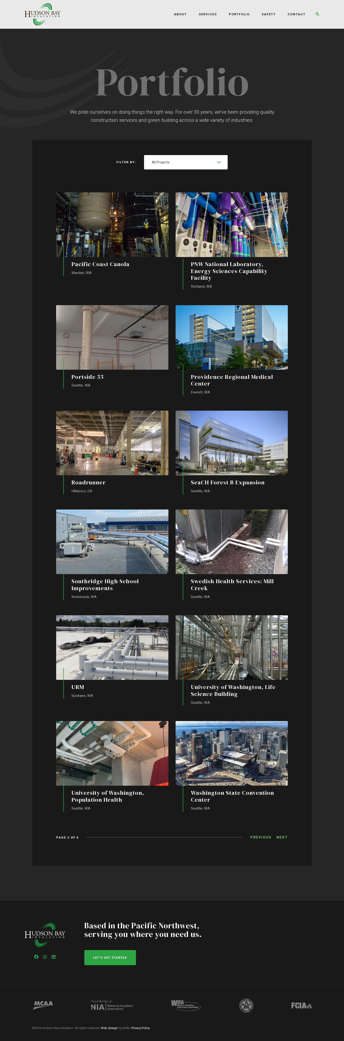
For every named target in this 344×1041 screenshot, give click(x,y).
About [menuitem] (180, 14)
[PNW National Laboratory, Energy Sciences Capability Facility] (232, 241)
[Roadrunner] (112, 453)
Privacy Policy (140, 1028)
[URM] (112, 658)
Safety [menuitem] (269, 14)
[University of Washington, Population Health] (112, 767)
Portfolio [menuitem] (239, 14)
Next (282, 839)
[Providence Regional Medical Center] (232, 350)
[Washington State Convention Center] (232, 767)
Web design (109, 1028)
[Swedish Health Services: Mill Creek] (232, 555)
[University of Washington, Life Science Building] (232, 661)
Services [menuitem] (208, 14)
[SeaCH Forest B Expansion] (232, 453)
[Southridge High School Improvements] (112, 555)
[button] (316, 14)
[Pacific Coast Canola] (112, 234)
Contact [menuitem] (297, 14)
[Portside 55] (112, 347)
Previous (261, 839)
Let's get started (110, 957)
